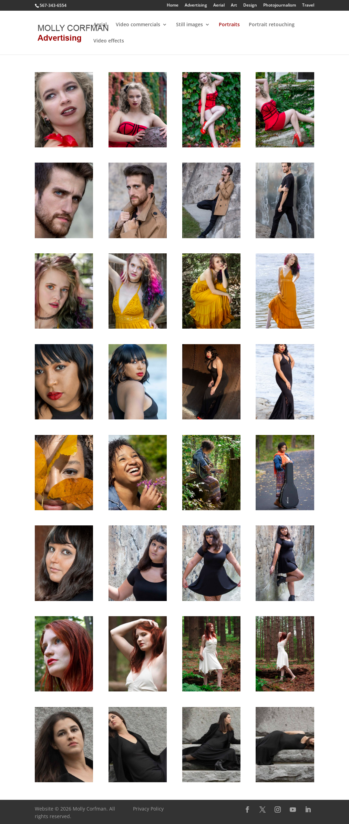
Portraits (229, 25)
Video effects (108, 41)
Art (234, 5)
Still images (189, 25)
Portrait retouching (272, 25)
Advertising (196, 5)
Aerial (219, 5)
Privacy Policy (148, 808)
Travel (308, 5)
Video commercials (138, 25)
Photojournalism (279, 5)
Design (250, 5)
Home (172, 5)
